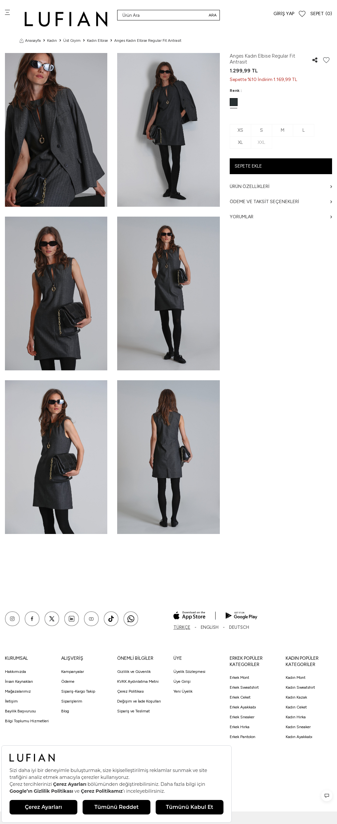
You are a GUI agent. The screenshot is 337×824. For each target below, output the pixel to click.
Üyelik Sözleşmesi (189, 671)
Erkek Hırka (239, 727)
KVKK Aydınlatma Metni (138, 681)
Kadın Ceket (296, 707)
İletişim (11, 701)
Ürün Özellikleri (281, 186)
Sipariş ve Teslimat (133, 711)
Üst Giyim (72, 40)
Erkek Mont (239, 677)
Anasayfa (30, 40)
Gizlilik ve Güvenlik (134, 671)
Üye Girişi (182, 681)
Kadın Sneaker (298, 727)
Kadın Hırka (296, 717)
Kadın (52, 40)
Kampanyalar (72, 671)
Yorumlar (281, 217)
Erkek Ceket (240, 697)
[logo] (66, 19)
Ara (213, 15)
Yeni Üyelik (183, 691)
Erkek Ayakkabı (243, 707)
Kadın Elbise (97, 40)
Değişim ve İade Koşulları (139, 701)
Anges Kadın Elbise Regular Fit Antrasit (147, 40)
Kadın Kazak (296, 697)
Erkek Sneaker (242, 717)
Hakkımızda (15, 671)
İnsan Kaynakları (19, 681)
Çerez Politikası (130, 691)
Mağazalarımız (18, 691)
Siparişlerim (71, 701)
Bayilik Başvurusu (20, 711)
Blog (65, 711)
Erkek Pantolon (242, 736)
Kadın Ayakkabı (299, 736)
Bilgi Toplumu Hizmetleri (27, 721)
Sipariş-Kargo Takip (78, 691)
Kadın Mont (295, 677)
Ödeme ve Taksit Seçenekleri (281, 201)
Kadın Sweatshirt (300, 687)
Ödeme (67, 681)
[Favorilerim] (302, 14)
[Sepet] (321, 14)
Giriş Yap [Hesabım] (283, 13)
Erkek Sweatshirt (244, 687)
